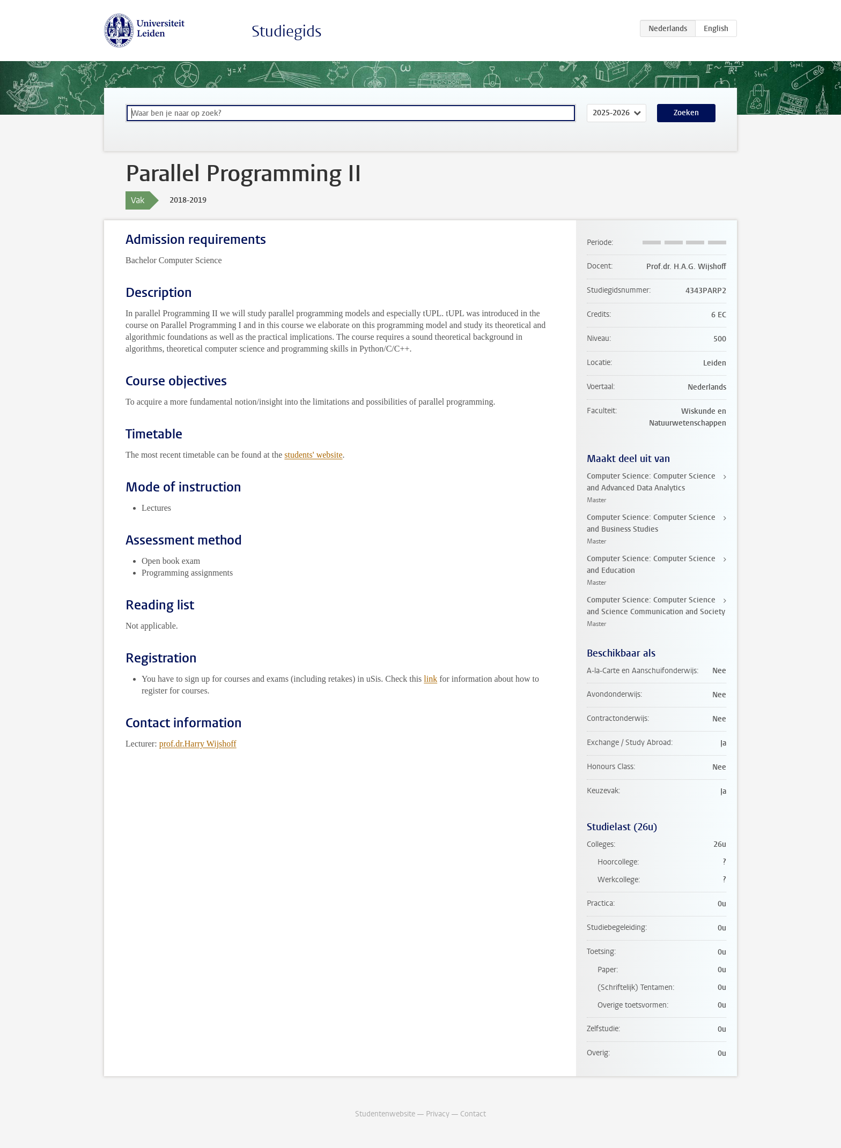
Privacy (437, 1114)
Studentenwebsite (385, 1114)
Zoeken (686, 113)
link (430, 678)
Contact (473, 1114)
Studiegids (287, 31)
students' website (313, 454)
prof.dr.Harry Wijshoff (198, 743)
